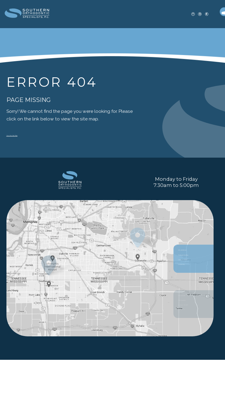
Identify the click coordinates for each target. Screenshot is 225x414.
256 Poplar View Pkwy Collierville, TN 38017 (193, 322)
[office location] (156, 14)
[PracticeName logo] (70, 205)
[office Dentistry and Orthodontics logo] (38, 14)
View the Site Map (25, 134)
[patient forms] (189, 14)
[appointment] (172, 14)
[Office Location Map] (137, 307)
